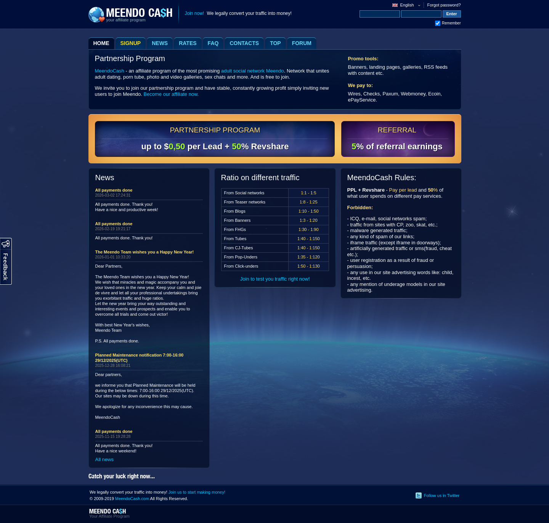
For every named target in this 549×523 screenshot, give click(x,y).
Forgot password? (444, 5)
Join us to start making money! (197, 492)
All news (104, 459)
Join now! (194, 13)
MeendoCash (109, 71)
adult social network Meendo (252, 71)
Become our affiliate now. (171, 94)
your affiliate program (126, 20)
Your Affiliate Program (109, 516)
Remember (451, 23)
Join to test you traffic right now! (275, 279)
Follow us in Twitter (441, 495)
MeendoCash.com (132, 498)
